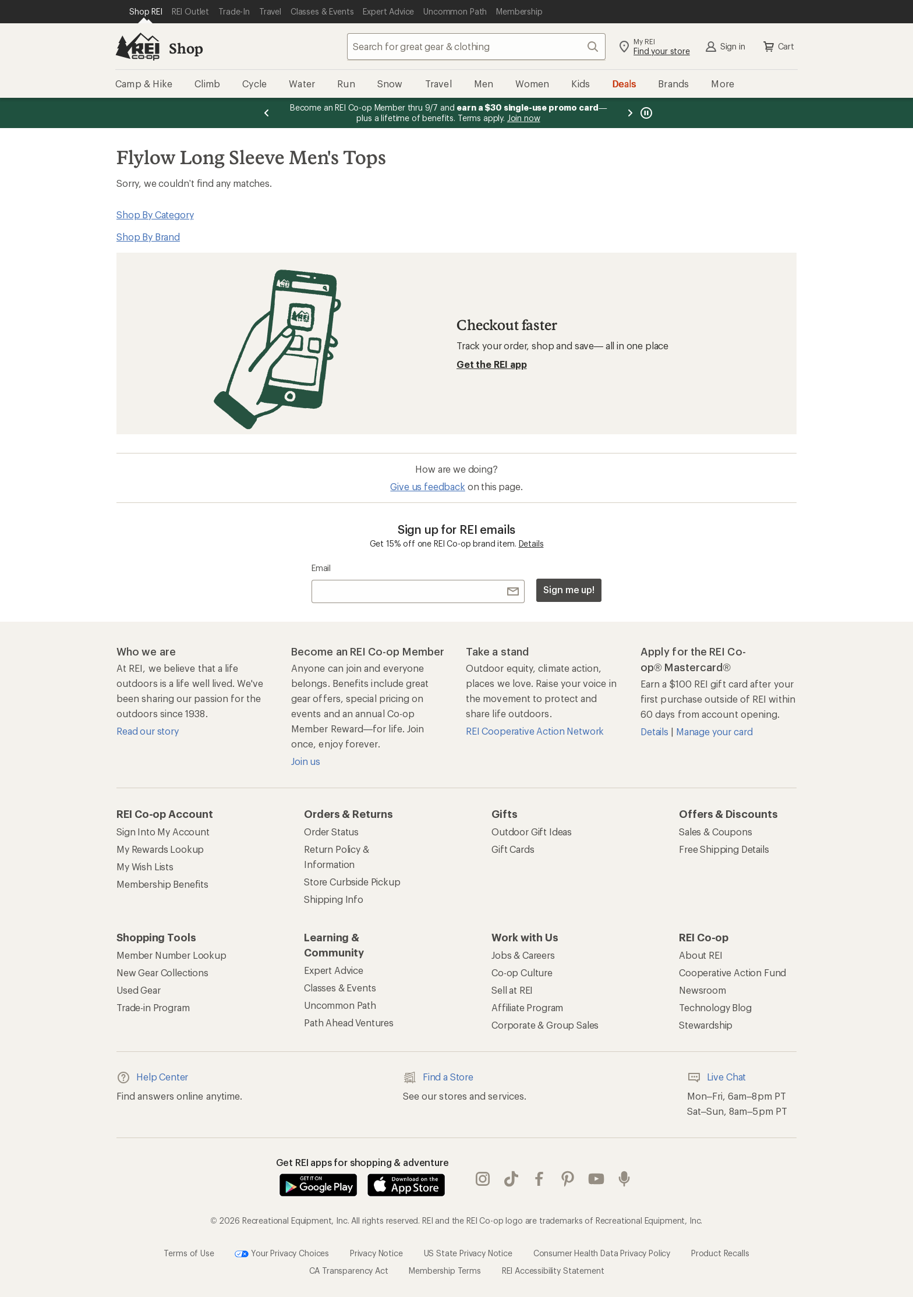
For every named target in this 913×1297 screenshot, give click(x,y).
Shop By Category (154, 214)
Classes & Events (340, 987)
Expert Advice (333, 970)
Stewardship (705, 1024)
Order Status (331, 831)
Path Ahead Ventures (349, 1022)
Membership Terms (444, 1270)
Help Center (152, 1078)
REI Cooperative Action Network (535, 730)
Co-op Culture (522, 972)
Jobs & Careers (523, 955)
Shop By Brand (148, 236)
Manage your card (714, 731)
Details (531, 543)
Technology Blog (715, 1007)
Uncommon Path (340, 1005)
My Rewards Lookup (160, 849)
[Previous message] (267, 112)
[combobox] (476, 46)
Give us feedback (427, 486)
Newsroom (702, 989)
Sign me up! (568, 589)
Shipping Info (333, 899)
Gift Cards (512, 849)
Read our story (147, 730)
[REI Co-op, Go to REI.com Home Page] (137, 47)
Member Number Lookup (171, 955)
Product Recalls (720, 1252)
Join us (305, 761)
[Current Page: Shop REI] (146, 11)
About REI (701, 955)
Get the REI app (491, 364)
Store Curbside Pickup (352, 881)
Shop (186, 48)
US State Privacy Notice (468, 1252)
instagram (482, 1179)
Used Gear (138, 989)
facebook (539, 1179)
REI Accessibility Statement (553, 1270)
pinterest (567, 1179)
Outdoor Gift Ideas (531, 831)
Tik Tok (511, 1179)
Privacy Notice (376, 1252)
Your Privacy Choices (282, 1254)
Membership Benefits (162, 884)
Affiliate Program (527, 1007)
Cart (778, 47)
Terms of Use (189, 1252)
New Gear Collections (162, 972)
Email (321, 568)
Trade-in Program (152, 1007)
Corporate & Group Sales (545, 1024)
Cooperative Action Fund (732, 972)
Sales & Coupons (715, 831)
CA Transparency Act (348, 1270)
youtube (596, 1179)
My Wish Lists (145, 866)
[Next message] (630, 112)
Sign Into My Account (163, 831)
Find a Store (438, 1078)
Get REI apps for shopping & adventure (362, 1162)
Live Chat (716, 1078)
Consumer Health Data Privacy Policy (601, 1252)
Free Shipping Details (724, 849)
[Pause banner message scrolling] (645, 112)
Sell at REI (512, 989)
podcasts (624, 1179)
